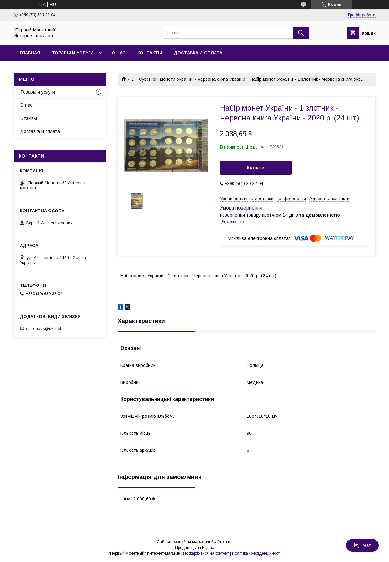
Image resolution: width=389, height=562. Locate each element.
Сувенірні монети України (166, 79)
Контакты (149, 52)
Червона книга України (221, 79)
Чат (362, 545)
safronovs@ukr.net (43, 328)
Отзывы (28, 118)
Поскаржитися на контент (206, 553)
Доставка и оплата (198, 52)
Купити (256, 167)
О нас (119, 52)
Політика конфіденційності (256, 553)
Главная (30, 52)
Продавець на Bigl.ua (194, 547)
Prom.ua (225, 542)
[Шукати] (301, 33)
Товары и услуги (73, 52)
